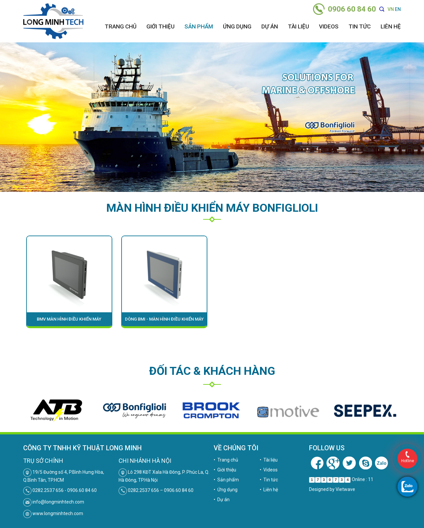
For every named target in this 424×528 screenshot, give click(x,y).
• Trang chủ (226, 459)
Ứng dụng (237, 26)
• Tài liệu (269, 459)
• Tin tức (269, 479)
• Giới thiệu (225, 469)
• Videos (269, 469)
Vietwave (345, 489)
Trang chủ (120, 26)
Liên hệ (391, 26)
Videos (329, 26)
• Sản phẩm (226, 479)
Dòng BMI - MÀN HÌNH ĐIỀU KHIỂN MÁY (164, 319)
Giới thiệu (160, 26)
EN (398, 9)
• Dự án (222, 499)
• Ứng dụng (226, 489)
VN (391, 9)
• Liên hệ (269, 489)
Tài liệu (298, 26)
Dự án (269, 26)
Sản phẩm (199, 26)
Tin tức (359, 26)
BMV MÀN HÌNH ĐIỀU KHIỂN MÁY (69, 319)
